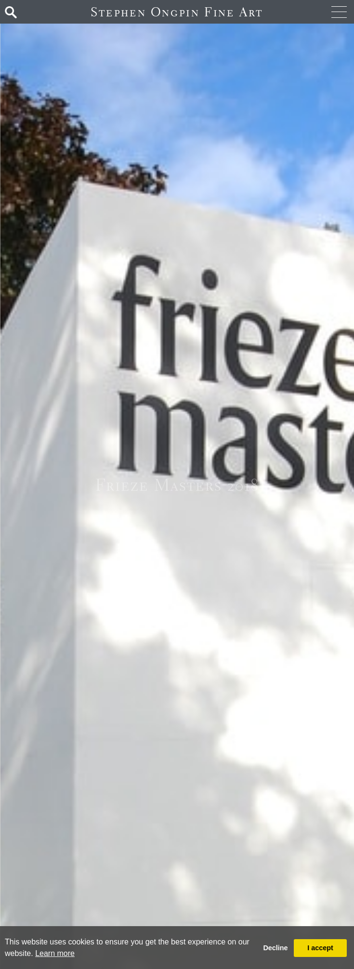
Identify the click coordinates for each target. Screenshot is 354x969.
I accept (320, 948)
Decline (275, 948)
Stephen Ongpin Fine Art (177, 11)
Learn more (55, 953)
